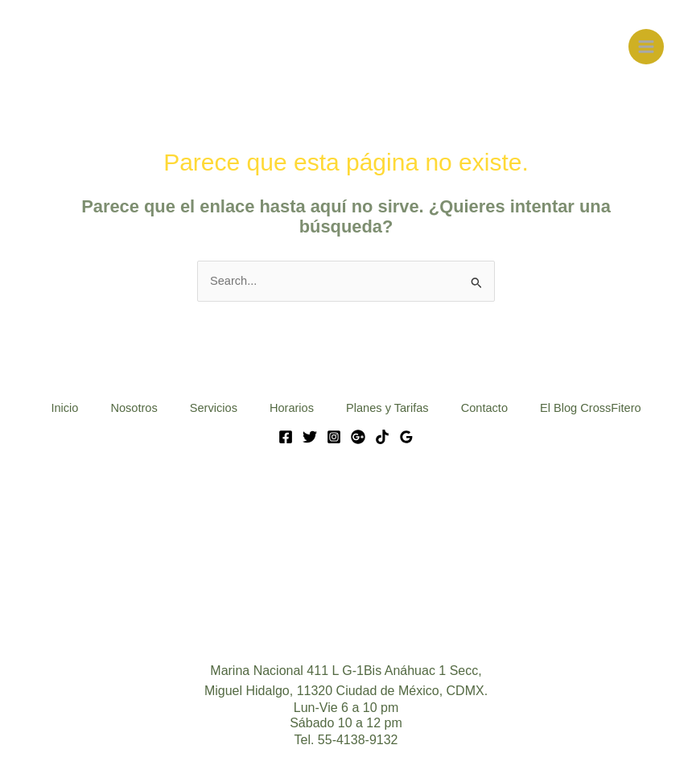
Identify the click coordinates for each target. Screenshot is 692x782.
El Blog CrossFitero (590, 407)
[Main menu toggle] (646, 46)
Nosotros (133, 407)
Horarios (292, 407)
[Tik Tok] (382, 437)
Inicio (64, 407)
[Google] (358, 437)
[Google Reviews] (406, 437)
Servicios (213, 407)
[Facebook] (285, 437)
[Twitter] (310, 437)
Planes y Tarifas (387, 407)
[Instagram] (334, 437)
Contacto (484, 407)
